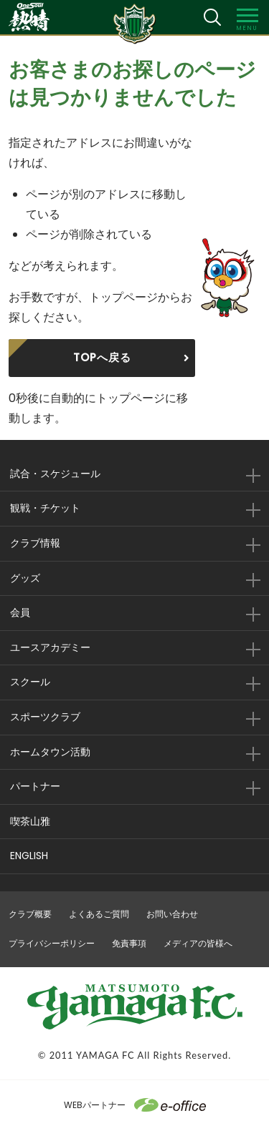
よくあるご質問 (99, 914)
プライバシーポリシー (52, 943)
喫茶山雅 (30, 821)
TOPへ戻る (102, 357)
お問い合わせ (172, 914)
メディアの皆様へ (198, 943)
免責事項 (129, 943)
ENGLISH (29, 855)
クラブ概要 (30, 914)
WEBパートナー (135, 1105)
